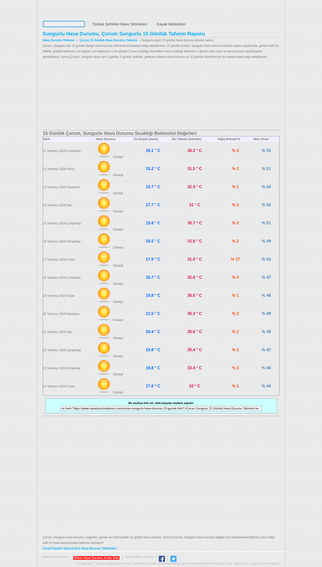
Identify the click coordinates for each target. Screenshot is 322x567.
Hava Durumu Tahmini (74, 9)
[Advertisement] (161, 95)
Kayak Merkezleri (171, 24)
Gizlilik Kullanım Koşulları (139, 556)
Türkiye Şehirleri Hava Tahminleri (119, 24)
